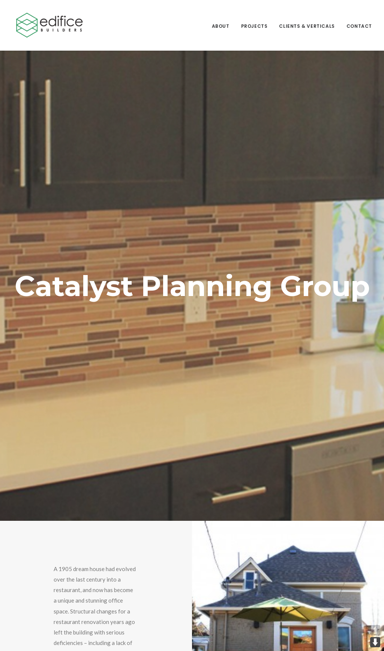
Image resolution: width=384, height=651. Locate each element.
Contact (359, 26)
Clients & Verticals (306, 26)
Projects (254, 26)
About (221, 26)
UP (375, 630)
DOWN (375, 642)
